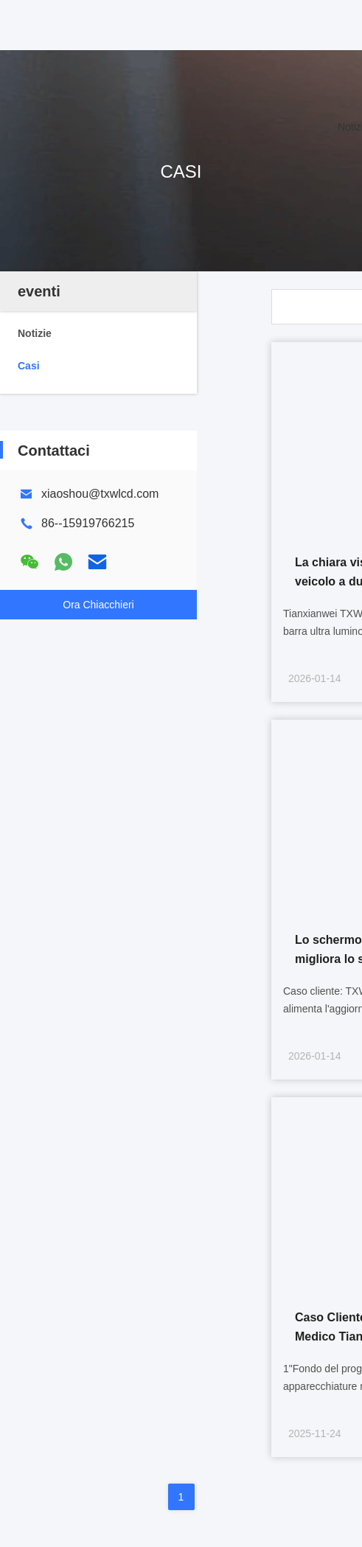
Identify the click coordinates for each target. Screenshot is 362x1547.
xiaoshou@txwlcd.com (100, 493)
